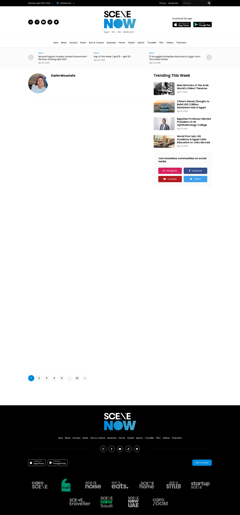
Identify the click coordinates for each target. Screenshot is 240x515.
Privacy (162, 3)
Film (161, 43)
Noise (83, 43)
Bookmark (173, 3)
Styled (131, 43)
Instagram (171, 170)
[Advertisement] (120, 393)
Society (73, 43)
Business (111, 43)
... (69, 378)
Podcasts (181, 43)
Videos (170, 43)
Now (56, 43)
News (64, 43)
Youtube (172, 179)
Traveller (151, 43)
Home (122, 43)
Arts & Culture (96, 43)
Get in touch (202, 462)
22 (77, 378)
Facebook (197, 170)
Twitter (197, 179)
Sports (141, 43)
